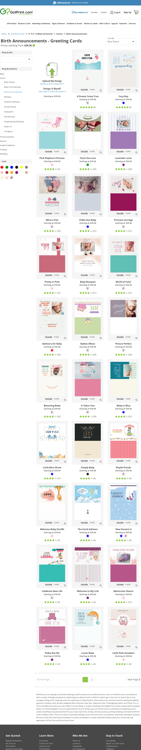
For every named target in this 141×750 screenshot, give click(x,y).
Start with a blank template (52, 91)
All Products (12, 24)
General (3, 141)
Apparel (114, 24)
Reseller (94, 12)
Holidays (3, 149)
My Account (11, 743)
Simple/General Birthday (14, 121)
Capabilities (77, 746)
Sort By (111, 38)
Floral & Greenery (7, 137)
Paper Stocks (44, 746)
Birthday (7, 97)
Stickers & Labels (91, 24)
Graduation (8, 111)
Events (3, 78)
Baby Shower (9, 82)
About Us (76, 740)
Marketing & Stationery (41, 24)
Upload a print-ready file (52, 83)
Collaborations (112, 746)
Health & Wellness (7, 145)
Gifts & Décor (104, 24)
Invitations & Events (74, 24)
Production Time (46, 743)
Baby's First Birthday (12, 87)
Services (132, 24)
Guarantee (43, 740)
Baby (2, 74)
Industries (123, 24)
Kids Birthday (9, 116)
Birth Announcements (13, 92)
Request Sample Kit (14, 740)
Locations (77, 743)
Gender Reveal (10, 107)
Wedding (3, 154)
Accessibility (111, 740)
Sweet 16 (7, 126)
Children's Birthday (12, 102)
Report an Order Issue (115, 743)
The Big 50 (8, 131)
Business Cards (24, 24)
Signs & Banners (58, 24)
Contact (104, 12)
